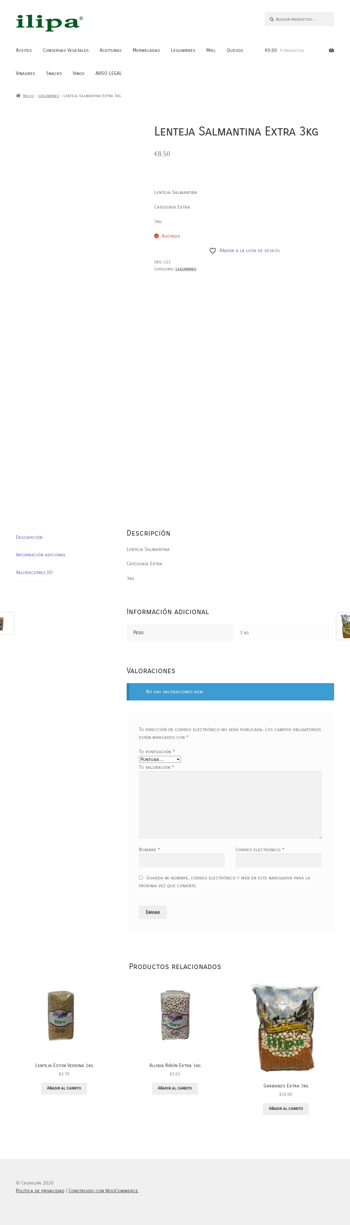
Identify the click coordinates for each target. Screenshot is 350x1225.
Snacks (54, 73)
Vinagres (25, 73)
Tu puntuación (157, 751)
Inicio (28, 95)
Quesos (235, 50)
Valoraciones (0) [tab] (34, 572)
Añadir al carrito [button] (64, 1088)
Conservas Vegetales (66, 50)
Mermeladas (146, 50)
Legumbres (183, 50)
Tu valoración (156, 767)
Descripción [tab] (29, 537)
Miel (211, 50)
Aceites (24, 50)
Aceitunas (111, 50)
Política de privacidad (40, 1191)
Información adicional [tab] (41, 554)
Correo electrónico (260, 849)
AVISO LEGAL (109, 73)
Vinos (78, 73)
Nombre (149, 849)
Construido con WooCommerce (103, 1191)
